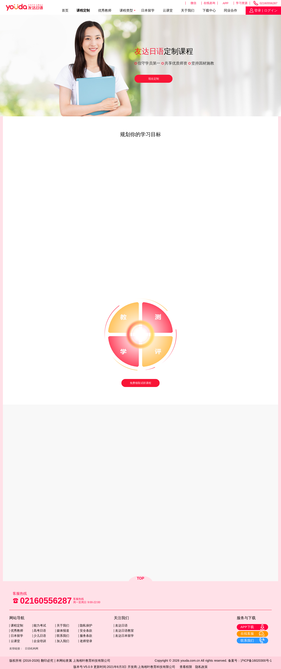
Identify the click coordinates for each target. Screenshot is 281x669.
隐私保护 (86, 625)
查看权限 (186, 667)
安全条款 (86, 630)
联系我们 (63, 635)
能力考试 (40, 625)
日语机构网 (31, 648)
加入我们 (63, 641)
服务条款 (86, 635)
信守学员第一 (149, 63)
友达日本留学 (124, 635)
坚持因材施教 (202, 63)
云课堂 (168, 10)
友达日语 (121, 625)
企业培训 (40, 641)
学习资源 (241, 3)
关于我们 (187, 10)
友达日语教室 (124, 630)
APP (226, 3)
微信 (193, 3)
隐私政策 (201, 667)
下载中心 (209, 10)
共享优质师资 (176, 63)
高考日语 (40, 630)
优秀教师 (104, 10)
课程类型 (126, 10)
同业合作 (230, 10)
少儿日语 (40, 635)
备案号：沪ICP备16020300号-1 (250, 660)
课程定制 (83, 10)
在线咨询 (209, 3)
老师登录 (86, 641)
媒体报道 (63, 630)
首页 (65, 10)
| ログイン (269, 10)
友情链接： (16, 648)
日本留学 (148, 10)
